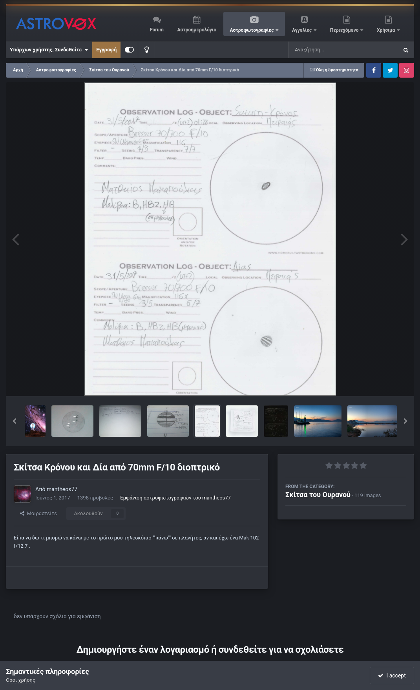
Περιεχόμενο (345, 30)
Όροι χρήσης (20, 680)
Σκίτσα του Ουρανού (318, 494)
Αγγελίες (302, 30)
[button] (14, 421)
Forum (157, 30)
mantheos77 (62, 489)
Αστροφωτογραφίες (252, 30)
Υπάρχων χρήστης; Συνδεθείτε (49, 50)
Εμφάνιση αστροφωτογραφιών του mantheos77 (175, 498)
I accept (391, 675)
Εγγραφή (106, 50)
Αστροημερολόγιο (196, 30)
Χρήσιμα (386, 30)
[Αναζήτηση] (327, 50)
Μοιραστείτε (38, 513)
